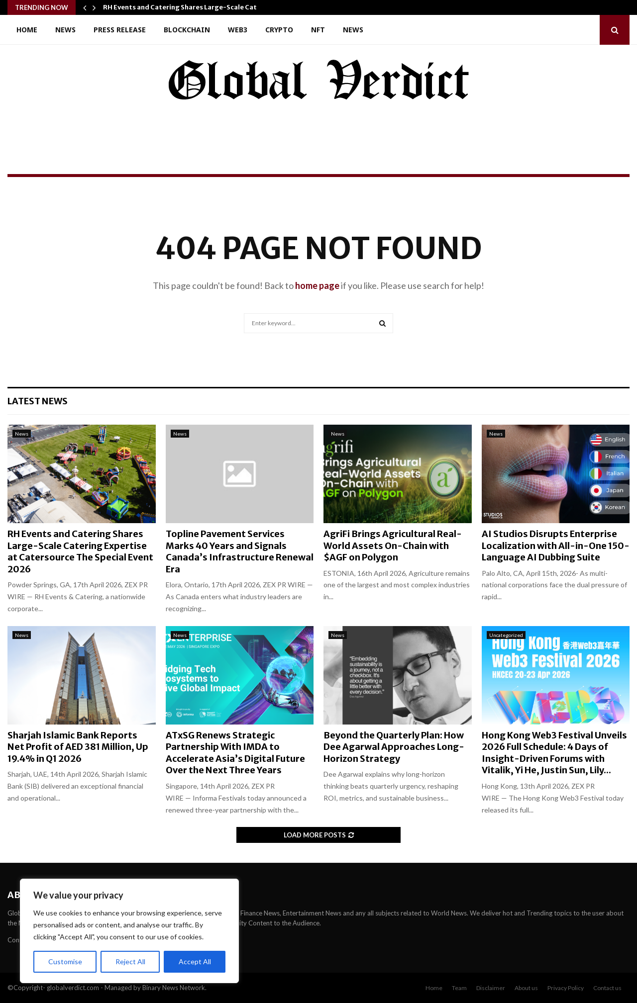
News (65, 29)
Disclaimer (490, 988)
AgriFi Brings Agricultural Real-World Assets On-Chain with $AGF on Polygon (392, 545)
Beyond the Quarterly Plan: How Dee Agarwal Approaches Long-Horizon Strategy (393, 746)
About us (526, 988)
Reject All (130, 961)
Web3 (237, 29)
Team (459, 988)
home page (317, 285)
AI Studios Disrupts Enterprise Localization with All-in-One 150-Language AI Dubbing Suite (556, 545)
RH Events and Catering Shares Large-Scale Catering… (191, 7)
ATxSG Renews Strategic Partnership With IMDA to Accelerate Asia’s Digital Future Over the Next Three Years (235, 752)
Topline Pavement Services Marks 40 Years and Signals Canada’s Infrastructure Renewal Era (240, 551)
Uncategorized (506, 635)
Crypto (279, 29)
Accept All (195, 961)
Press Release (120, 29)
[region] (129, 931)
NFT (318, 29)
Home (26, 29)
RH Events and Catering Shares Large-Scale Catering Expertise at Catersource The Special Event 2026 (80, 551)
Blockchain (187, 29)
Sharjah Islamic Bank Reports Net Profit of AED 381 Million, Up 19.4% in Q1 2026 (77, 746)
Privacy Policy (565, 988)
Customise (65, 961)
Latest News (37, 401)
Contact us (607, 988)
